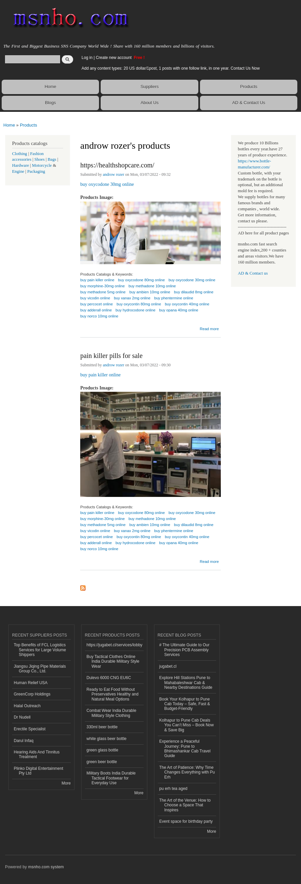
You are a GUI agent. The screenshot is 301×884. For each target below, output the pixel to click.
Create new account (114, 57)
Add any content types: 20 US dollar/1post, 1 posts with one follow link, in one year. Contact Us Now (171, 68)
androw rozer (113, 174)
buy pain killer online (100, 374)
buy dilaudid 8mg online (194, 292)
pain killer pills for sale (111, 355)
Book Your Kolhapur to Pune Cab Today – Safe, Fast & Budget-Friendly (184, 704)
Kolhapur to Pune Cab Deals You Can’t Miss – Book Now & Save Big (186, 725)
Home (50, 86)
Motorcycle (42, 165)
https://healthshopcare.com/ (117, 165)
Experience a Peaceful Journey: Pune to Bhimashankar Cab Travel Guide (185, 748)
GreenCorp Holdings (32, 694)
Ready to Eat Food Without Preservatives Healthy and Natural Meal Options (113, 694)
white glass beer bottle (107, 738)
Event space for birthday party (186, 821)
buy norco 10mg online (99, 316)
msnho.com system (46, 867)
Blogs (50, 102)
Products (248, 86)
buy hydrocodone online (135, 310)
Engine (18, 171)
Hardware (20, 165)
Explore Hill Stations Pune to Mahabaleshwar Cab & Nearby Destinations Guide (185, 682)
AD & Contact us (253, 273)
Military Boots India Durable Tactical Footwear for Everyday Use (111, 778)
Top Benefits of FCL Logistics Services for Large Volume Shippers (40, 650)
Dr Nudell (22, 717)
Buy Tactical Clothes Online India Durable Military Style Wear (113, 661)
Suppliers (150, 86)
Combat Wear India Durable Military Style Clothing (111, 713)
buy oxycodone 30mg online (107, 184)
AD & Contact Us (248, 102)
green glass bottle (102, 750)
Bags (52, 159)
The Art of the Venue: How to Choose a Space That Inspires (185, 805)
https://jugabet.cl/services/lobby (115, 645)
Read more (209, 328)
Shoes (39, 159)
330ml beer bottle (102, 727)
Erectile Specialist (30, 729)
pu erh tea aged (173, 788)
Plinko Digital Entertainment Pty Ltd (38, 771)
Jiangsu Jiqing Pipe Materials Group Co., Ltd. (40, 668)
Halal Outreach (27, 706)
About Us (149, 102)
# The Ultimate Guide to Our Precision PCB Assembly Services (184, 650)
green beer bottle (102, 761)
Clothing (19, 153)
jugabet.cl (168, 666)
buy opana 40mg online (178, 310)
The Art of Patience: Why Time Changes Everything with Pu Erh (187, 772)
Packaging (36, 171)
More (65, 783)
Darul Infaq (24, 740)
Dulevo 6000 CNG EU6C (109, 677)
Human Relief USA (31, 682)
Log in (87, 57)
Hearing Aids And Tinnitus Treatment (37, 754)
